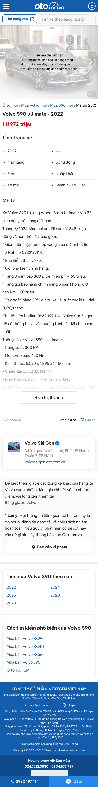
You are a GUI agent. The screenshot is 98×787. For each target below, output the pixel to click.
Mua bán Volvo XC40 (25, 646)
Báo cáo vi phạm (49, 547)
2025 (11, 595)
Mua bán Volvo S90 (23, 662)
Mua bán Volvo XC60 (25, 654)
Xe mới (13, 185)
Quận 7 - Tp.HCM (70, 185)
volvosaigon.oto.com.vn (45, 462)
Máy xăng (15, 162)
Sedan (13, 173)
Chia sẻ (68, 420)
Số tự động (65, 162)
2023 (11, 603)
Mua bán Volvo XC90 (25, 638)
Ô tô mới (10, 105)
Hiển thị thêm (47, 397)
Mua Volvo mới (34, 105)
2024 (55, 587)
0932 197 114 (24, 781)
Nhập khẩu (65, 173)
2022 (12, 151)
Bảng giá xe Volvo (20, 502)
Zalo (78, 781)
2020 (55, 595)
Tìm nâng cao (20, 18)
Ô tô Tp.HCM (18, 670)
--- (58, 151)
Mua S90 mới (61, 105)
